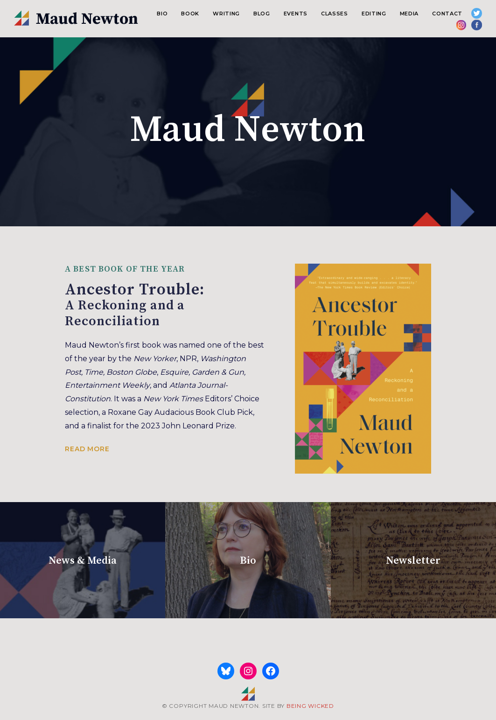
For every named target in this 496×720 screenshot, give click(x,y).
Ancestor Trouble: (248, 304)
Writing (226, 13)
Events (295, 13)
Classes (334, 13)
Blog (261, 13)
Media (409, 13)
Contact (447, 13)
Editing (374, 13)
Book (190, 13)
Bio (162, 13)
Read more (87, 449)
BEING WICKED (310, 705)
